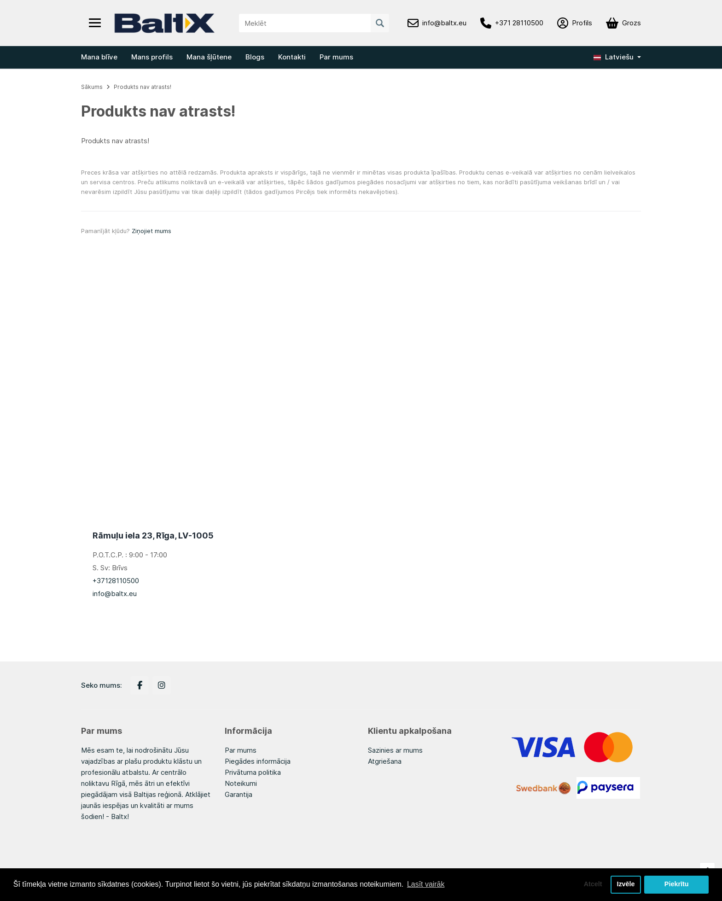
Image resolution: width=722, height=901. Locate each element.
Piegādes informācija (258, 761)
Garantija (238, 794)
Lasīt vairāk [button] (426, 884)
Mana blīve (99, 57)
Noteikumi (241, 783)
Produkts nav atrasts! (142, 86)
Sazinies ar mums (395, 750)
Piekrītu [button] (676, 884)
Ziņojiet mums (151, 230)
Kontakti (292, 57)
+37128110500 (116, 580)
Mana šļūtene (209, 57)
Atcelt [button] (592, 884)
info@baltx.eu (115, 593)
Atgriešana (385, 761)
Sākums (92, 86)
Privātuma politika (253, 772)
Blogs (254, 57)
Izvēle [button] (626, 884)
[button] (617, 57)
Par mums (336, 57)
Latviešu (614, 57)
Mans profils (152, 57)
